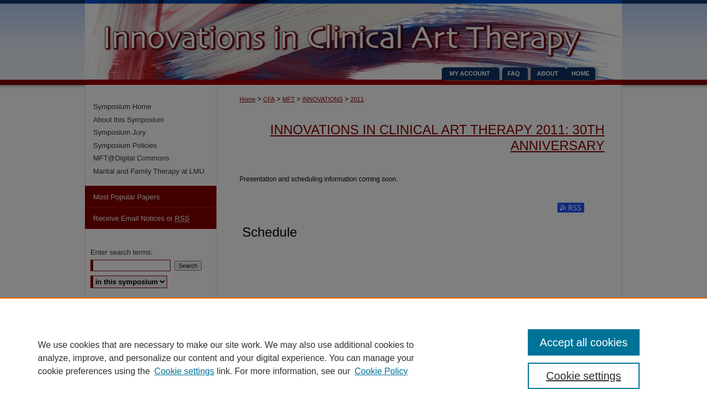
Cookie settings (184, 371)
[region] (353, 357)
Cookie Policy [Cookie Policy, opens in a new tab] (381, 371)
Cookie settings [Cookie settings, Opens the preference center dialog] (584, 376)
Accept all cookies (584, 342)
